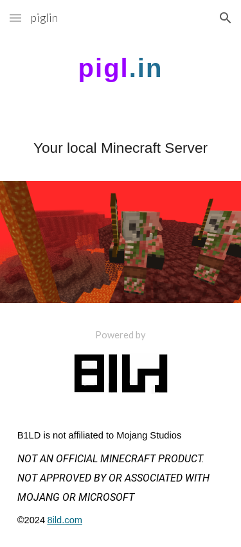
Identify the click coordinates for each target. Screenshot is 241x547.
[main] (120, 67)
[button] (15, 17)
